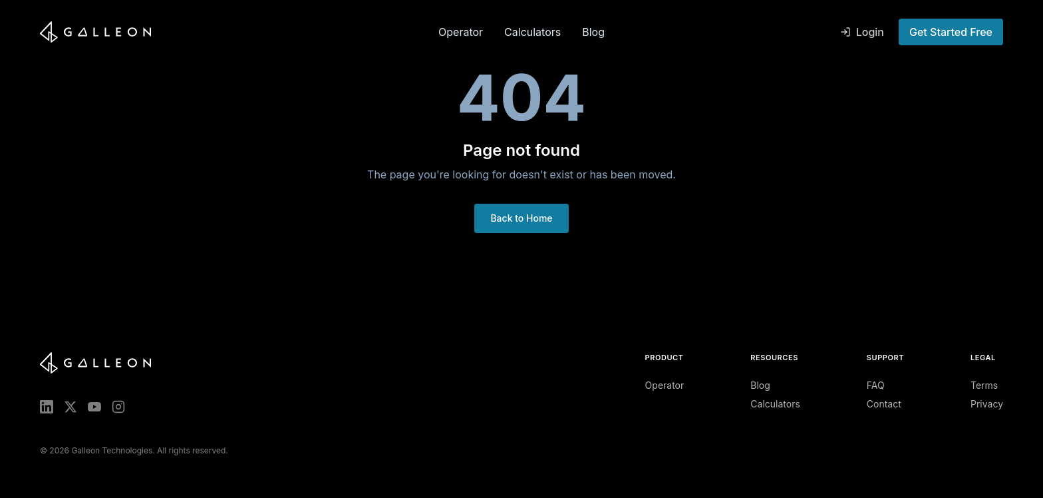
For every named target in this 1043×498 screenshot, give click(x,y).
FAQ (876, 385)
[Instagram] (118, 406)
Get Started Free (950, 32)
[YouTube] (94, 406)
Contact (884, 403)
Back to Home (521, 218)
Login (862, 32)
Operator (460, 32)
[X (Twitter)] (70, 406)
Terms (984, 385)
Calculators (532, 32)
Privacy (986, 403)
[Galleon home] (234, 32)
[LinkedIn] (46, 406)
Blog (593, 32)
